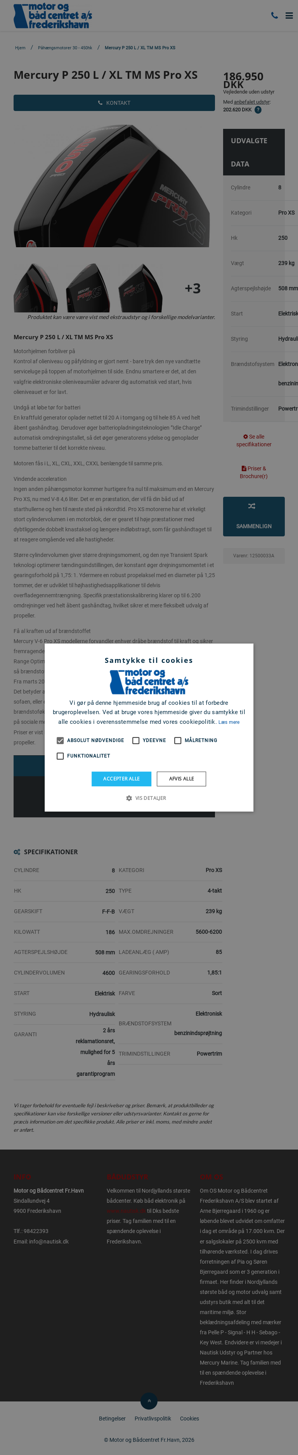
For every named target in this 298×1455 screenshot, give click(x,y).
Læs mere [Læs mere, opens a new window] (228, 722)
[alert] (149, 727)
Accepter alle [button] (121, 778)
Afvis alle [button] (181, 778)
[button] (149, 798)
